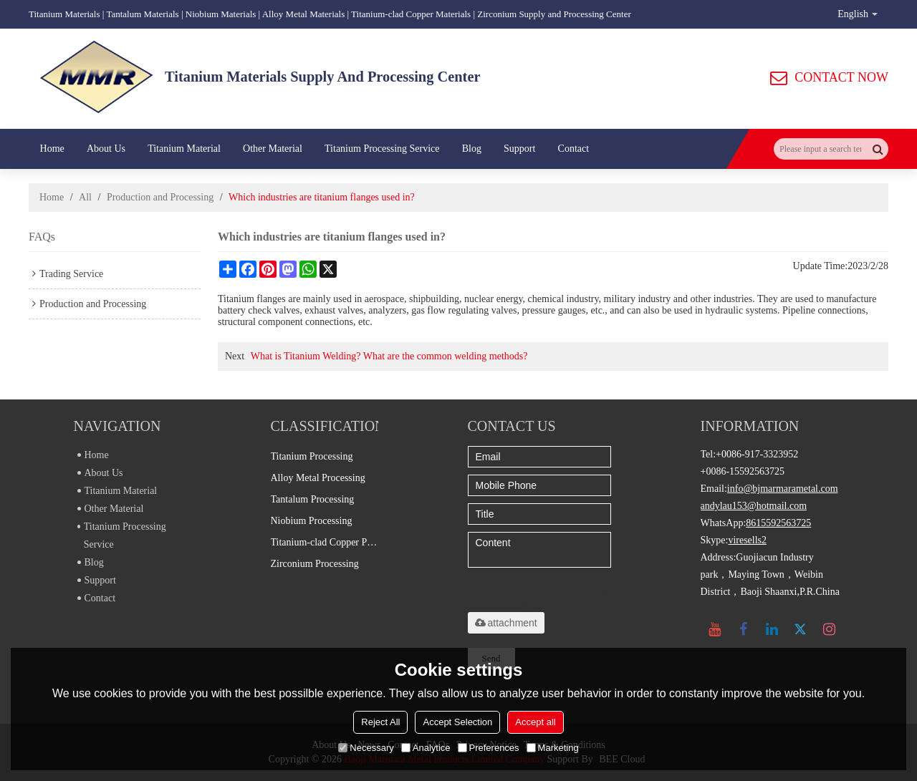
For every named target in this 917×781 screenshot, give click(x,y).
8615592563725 (778, 523)
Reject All (380, 722)
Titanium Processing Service (382, 148)
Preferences (488, 747)
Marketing (553, 747)
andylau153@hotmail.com (754, 505)
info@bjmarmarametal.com (782, 488)
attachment (506, 623)
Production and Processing (160, 197)
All (85, 197)
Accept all (535, 722)
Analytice (426, 747)
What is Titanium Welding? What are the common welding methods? (389, 356)
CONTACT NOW (841, 77)
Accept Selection (457, 722)
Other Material (272, 148)
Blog (471, 148)
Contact (574, 148)
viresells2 (747, 540)
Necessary (365, 747)
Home (52, 148)
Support (519, 148)
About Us (106, 148)
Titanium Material (184, 148)
